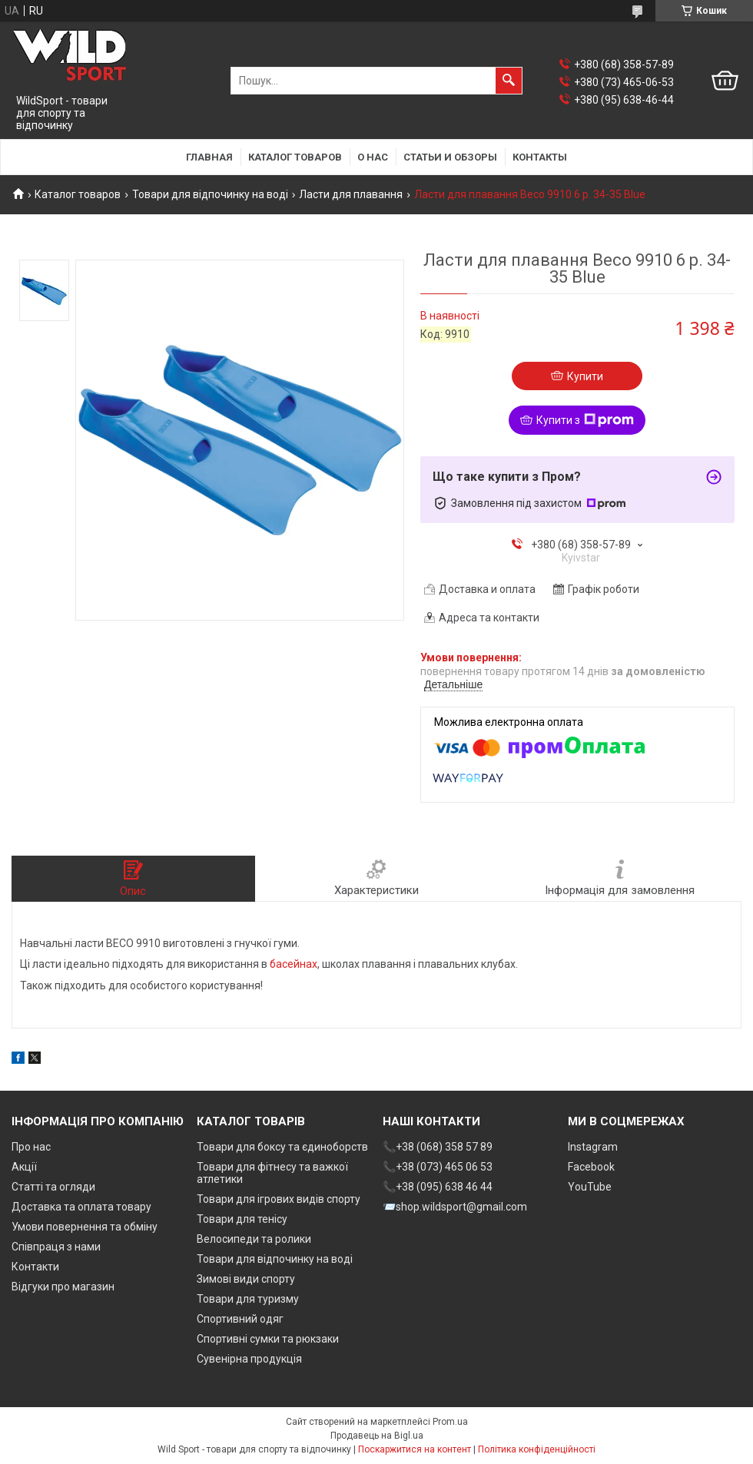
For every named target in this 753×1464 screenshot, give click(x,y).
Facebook (591, 1167)
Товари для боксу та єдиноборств (282, 1147)
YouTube (590, 1187)
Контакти (35, 1266)
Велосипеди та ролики (254, 1239)
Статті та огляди (53, 1187)
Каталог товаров (295, 157)
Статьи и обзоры (450, 157)
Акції (24, 1167)
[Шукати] (509, 81)
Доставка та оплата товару (81, 1207)
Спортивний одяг (240, 1319)
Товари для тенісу (242, 1219)
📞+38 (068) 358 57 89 (438, 1147)
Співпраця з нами (56, 1246)
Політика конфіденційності (536, 1449)
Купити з (585, 420)
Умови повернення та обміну (85, 1227)
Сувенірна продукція (249, 1359)
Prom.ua (450, 1421)
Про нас (31, 1147)
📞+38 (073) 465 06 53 (438, 1167)
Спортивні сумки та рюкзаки (268, 1339)
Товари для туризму (248, 1299)
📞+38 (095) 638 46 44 (438, 1187)
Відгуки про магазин (63, 1286)
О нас (372, 157)
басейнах (293, 964)
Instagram (593, 1147)
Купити (585, 376)
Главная (209, 157)
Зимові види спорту (246, 1279)
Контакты (540, 157)
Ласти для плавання (351, 194)
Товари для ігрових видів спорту (278, 1199)
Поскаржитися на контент (414, 1449)
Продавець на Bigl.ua (376, 1435)
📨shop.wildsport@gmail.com (455, 1207)
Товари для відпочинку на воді (210, 194)
